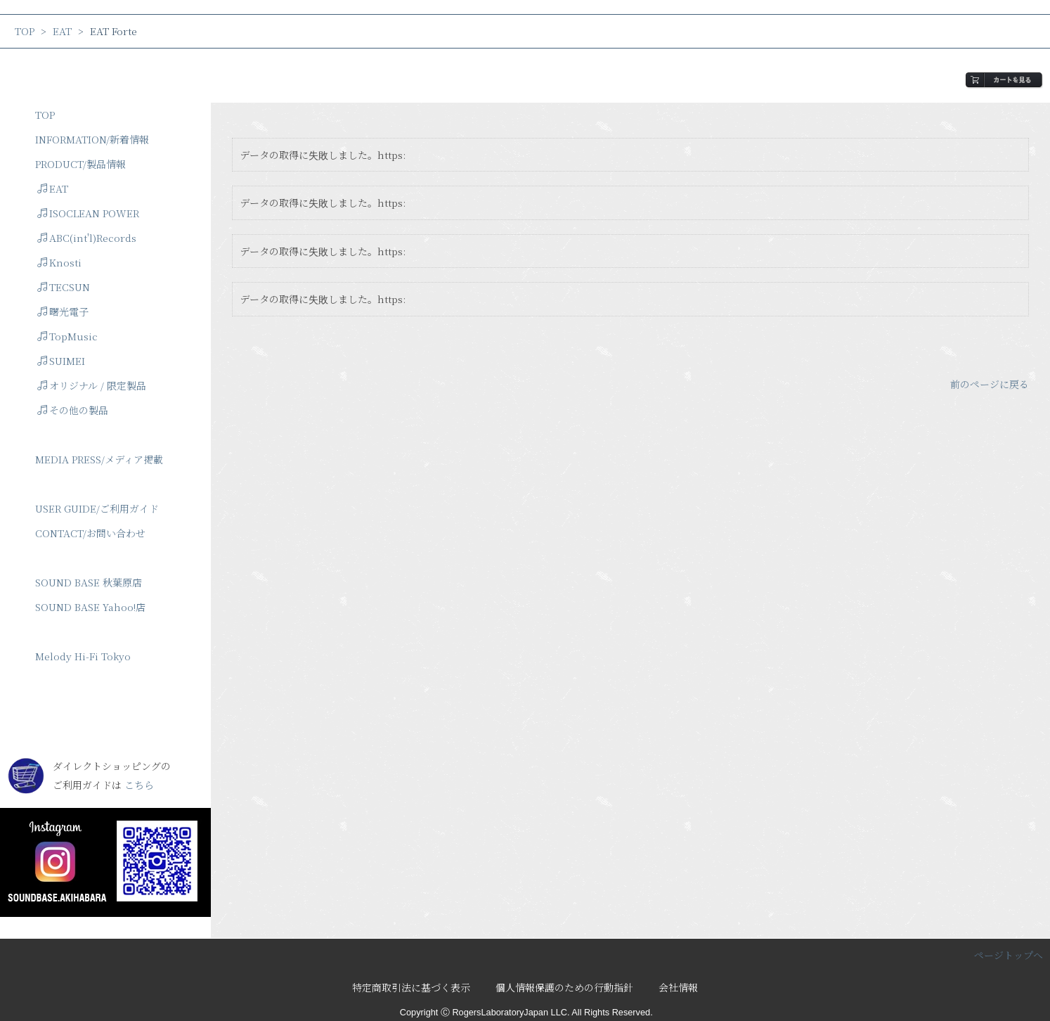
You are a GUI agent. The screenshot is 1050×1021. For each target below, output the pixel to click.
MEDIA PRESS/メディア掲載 (99, 459)
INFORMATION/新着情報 (92, 139)
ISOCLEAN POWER (88, 213)
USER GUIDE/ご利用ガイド (97, 508)
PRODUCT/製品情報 (80, 164)
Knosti (59, 262)
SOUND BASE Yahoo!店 (90, 607)
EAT (62, 31)
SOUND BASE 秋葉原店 (88, 582)
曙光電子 (63, 311)
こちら (139, 785)
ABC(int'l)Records (86, 238)
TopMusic (67, 336)
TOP (24, 31)
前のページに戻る (989, 384)
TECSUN (63, 287)
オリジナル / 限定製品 (91, 385)
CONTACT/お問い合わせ (90, 533)
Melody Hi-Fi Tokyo (83, 656)
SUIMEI (61, 361)
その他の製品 (72, 410)
